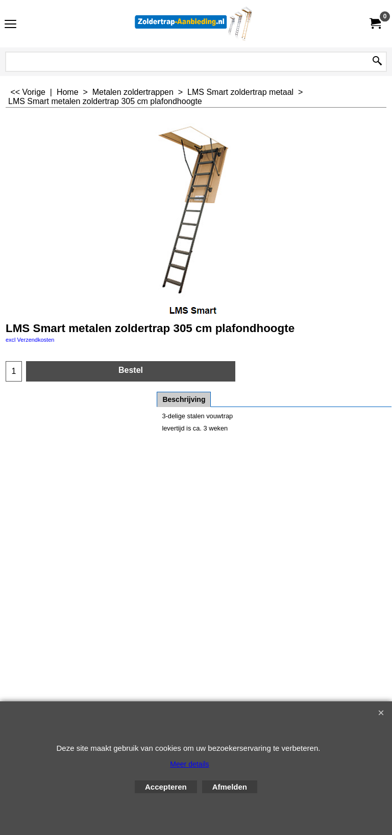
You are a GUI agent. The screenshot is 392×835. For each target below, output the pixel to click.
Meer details (189, 764)
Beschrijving (183, 399)
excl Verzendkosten (30, 340)
